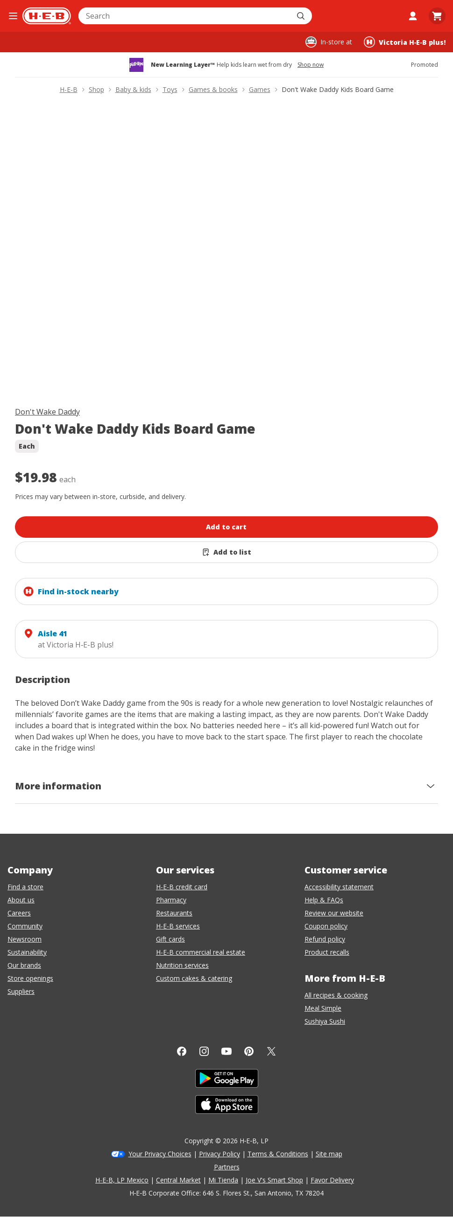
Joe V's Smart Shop (274, 1179)
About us (21, 899)
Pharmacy (171, 899)
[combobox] (184, 15)
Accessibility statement (339, 886)
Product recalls (326, 952)
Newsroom (24, 939)
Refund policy (324, 939)
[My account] (412, 15)
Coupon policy (325, 926)
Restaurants (174, 912)
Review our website (333, 912)
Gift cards (170, 939)
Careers (19, 912)
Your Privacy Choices (159, 1153)
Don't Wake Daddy (47, 412)
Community (24, 926)
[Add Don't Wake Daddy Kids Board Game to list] (226, 552)
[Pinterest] (249, 1051)
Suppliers (21, 991)
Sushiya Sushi (324, 1021)
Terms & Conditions (278, 1153)
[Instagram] (204, 1051)
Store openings (30, 978)
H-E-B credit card (181, 886)
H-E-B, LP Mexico (122, 1179)
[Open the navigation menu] (13, 15)
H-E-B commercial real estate (200, 952)
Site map (329, 1153)
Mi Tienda (223, 1179)
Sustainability (27, 952)
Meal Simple (322, 1008)
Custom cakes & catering (194, 978)
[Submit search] (301, 15)
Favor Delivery (332, 1179)
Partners (227, 1166)
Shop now (310, 65)
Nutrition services (182, 965)
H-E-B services (178, 926)
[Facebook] (181, 1051)
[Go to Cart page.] (437, 15)
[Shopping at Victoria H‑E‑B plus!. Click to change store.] (405, 42)
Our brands (24, 965)
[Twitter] (271, 1051)
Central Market (178, 1179)
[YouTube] (226, 1051)
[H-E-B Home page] (46, 15)
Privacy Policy (219, 1153)
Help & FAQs (323, 899)
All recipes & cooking (336, 995)
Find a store (25, 886)
